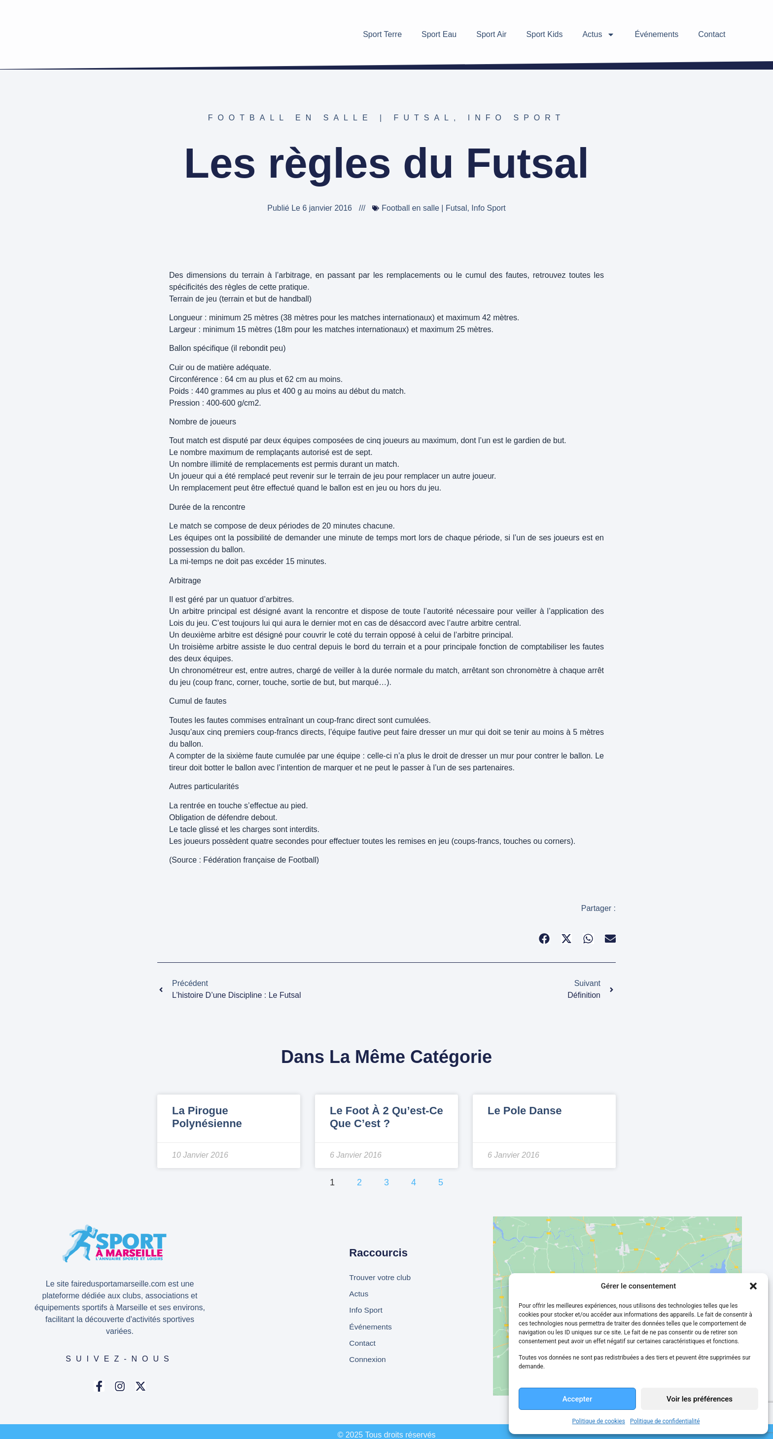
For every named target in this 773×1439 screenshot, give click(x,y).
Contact (711, 34)
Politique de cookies (598, 1421)
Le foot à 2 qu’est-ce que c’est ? (386, 1117)
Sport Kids (545, 34)
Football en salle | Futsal (331, 118)
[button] (753, 1286)
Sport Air (491, 34)
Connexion (368, 1360)
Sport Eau (439, 34)
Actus (598, 34)
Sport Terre (382, 34)
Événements (656, 34)
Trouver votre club (380, 1276)
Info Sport (516, 118)
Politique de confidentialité (665, 1421)
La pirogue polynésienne (207, 1117)
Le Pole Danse (525, 1110)
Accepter (577, 1399)
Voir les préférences (700, 1399)
